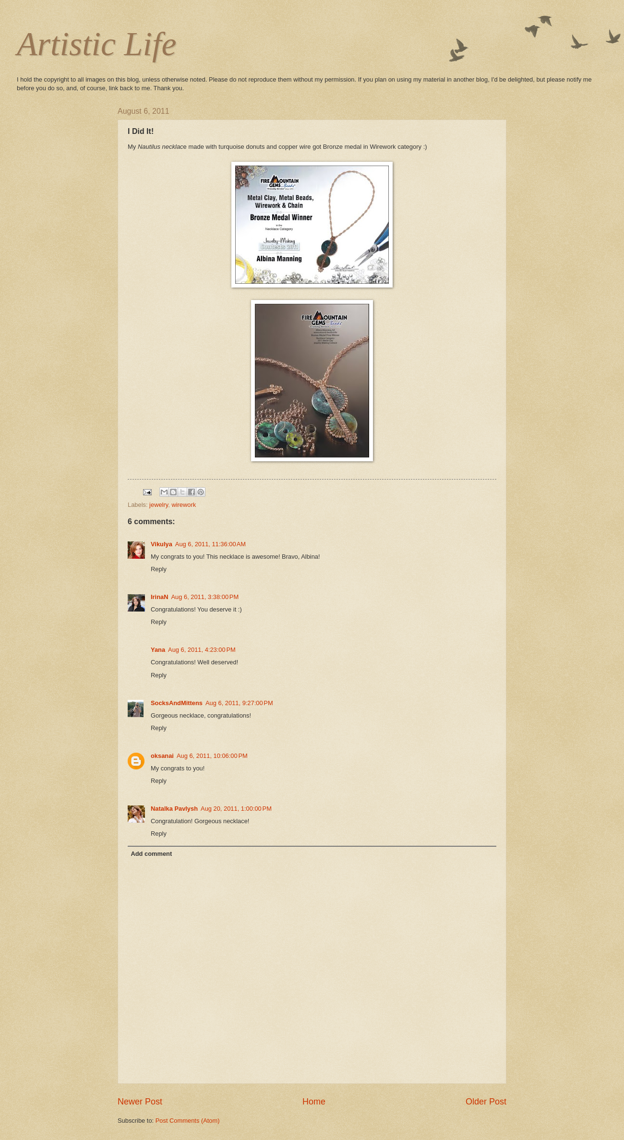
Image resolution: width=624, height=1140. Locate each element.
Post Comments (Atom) (188, 1120)
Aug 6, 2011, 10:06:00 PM (212, 755)
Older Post (486, 1101)
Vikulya (161, 544)
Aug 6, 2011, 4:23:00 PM (202, 649)
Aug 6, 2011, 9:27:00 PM (239, 703)
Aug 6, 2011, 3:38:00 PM (205, 596)
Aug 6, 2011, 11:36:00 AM (210, 544)
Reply (159, 569)
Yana (158, 649)
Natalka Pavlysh (174, 808)
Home (313, 1101)
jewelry (158, 504)
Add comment (151, 853)
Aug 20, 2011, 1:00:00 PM (236, 808)
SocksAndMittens (177, 703)
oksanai (162, 755)
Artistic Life (97, 43)
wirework (183, 504)
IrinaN (159, 596)
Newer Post (140, 1101)
